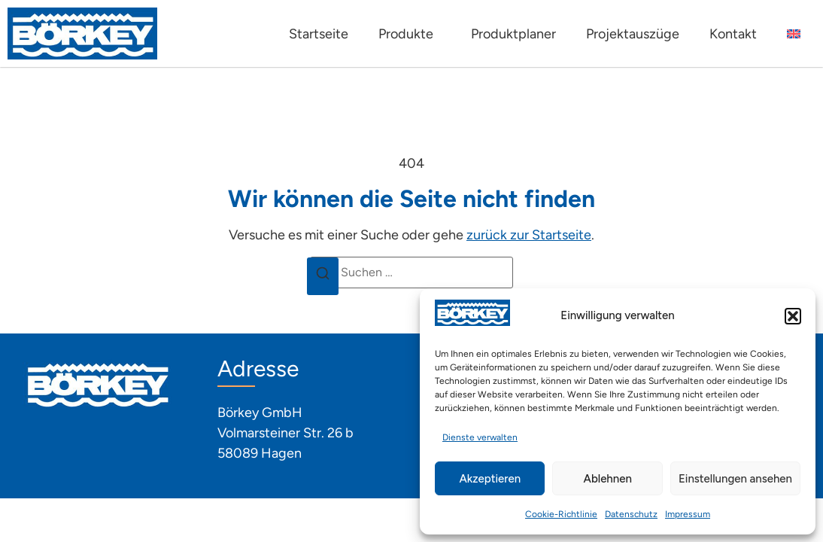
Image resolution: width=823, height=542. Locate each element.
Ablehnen (608, 479)
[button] (792, 316)
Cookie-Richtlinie (561, 514)
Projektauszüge (632, 34)
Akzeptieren (490, 479)
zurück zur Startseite (528, 235)
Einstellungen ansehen (735, 479)
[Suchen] (323, 276)
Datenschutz (631, 514)
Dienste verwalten (480, 437)
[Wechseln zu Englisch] (793, 34)
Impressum (687, 514)
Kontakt (733, 34)
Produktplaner (513, 34)
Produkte (409, 34)
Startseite (318, 34)
